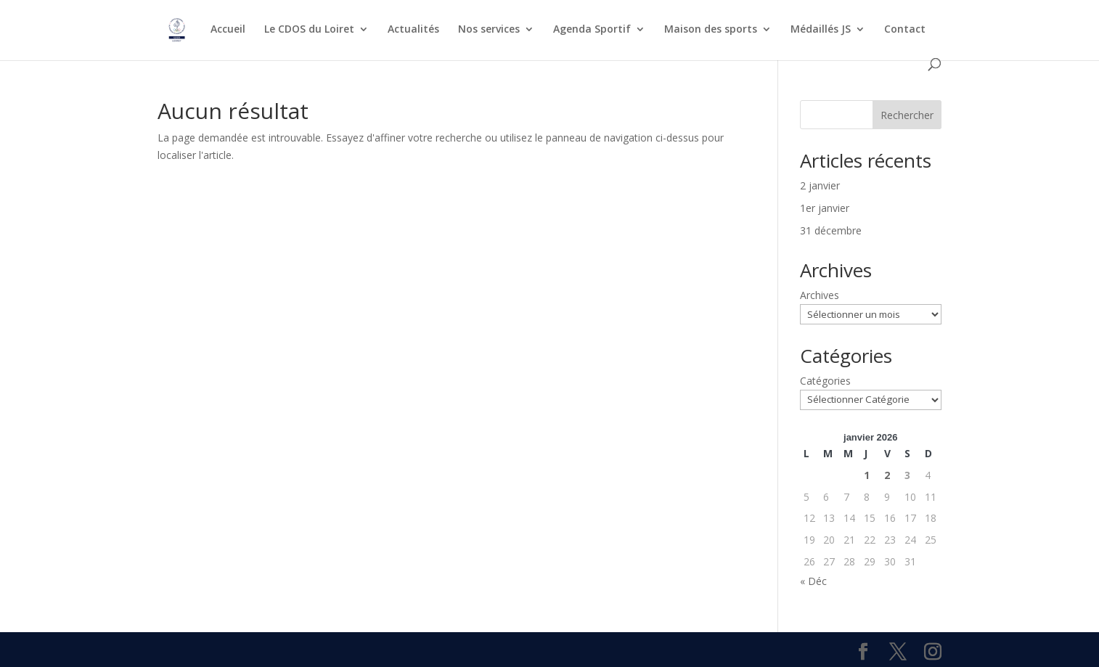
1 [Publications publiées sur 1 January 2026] (867, 475)
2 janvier (820, 185)
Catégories (825, 381)
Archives (819, 295)
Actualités (413, 30)
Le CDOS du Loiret (309, 30)
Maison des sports (710, 30)
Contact (905, 30)
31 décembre (831, 230)
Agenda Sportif (592, 30)
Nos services (489, 30)
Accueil (228, 30)
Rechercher (907, 115)
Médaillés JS (820, 30)
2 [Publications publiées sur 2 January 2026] (887, 475)
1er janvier (824, 208)
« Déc (813, 581)
